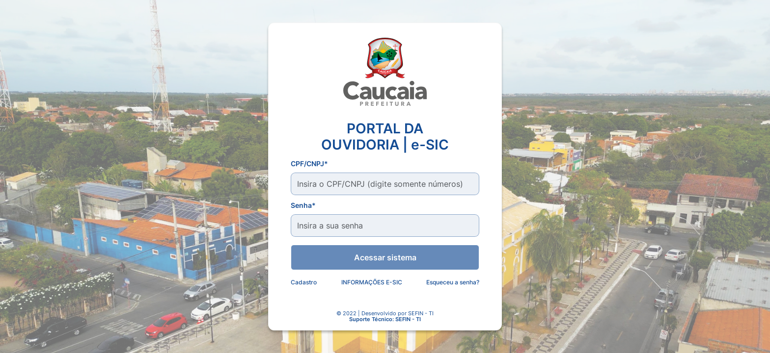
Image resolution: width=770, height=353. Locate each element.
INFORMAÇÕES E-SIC (371, 282)
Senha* (303, 205)
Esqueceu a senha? (452, 282)
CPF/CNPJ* (309, 163)
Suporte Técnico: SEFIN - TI (385, 320)
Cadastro (304, 282)
